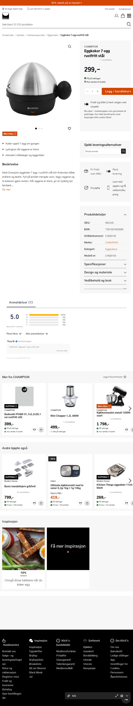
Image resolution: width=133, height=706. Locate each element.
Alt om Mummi (37, 668)
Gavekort (88, 651)
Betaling (7, 689)
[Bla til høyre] (69, 86)
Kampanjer (89, 668)
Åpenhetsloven (118, 676)
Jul (30, 676)
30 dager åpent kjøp (12, 8)
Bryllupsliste (36, 659)
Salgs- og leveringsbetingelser (12, 660)
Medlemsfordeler (66, 651)
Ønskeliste (35, 664)
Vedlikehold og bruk (97, 280)
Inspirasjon (35, 647)
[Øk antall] (98, 91)
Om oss (114, 647)
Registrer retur (10, 676)
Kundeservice (125, 9)
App (112, 659)
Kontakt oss (9, 651)
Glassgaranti (63, 659)
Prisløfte (95, 188)
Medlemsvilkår (64, 668)
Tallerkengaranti (65, 664)
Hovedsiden (8, 35)
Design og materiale (98, 272)
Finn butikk (109, 9)
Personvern (116, 672)
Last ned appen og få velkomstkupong (119, 188)
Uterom (87, 664)
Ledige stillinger (119, 655)
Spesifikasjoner (95, 264)
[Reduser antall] (87, 91)
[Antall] (92, 91)
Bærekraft (116, 651)
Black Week (35, 672)
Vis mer (6, 189)
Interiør (87, 659)
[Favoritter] (34, 430)
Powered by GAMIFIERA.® (18, 358)
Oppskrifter (35, 651)
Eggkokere (53, 35)
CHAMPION (91, 46)
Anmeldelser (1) (21, 302)
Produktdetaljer (95, 214)
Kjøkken (20, 35)
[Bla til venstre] (9, 86)
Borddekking (90, 655)
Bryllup (33, 655)
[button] (69, 128)
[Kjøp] (41, 430)
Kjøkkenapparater (36, 35)
